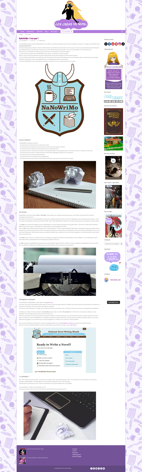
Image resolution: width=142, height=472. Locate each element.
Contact (74, 450)
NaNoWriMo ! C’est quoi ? (28, 38)
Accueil (21, 34)
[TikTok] (104, 468)
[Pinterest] (101, 468)
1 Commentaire (41, 40)
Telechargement (66, 31)
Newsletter (75, 452)
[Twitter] (94, 468)
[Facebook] (91, 468)
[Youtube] (96, 468)
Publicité (21, 469)
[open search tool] (122, 31)
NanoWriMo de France (67, 323)
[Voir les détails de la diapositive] (113, 121)
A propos (74, 449)
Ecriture (32, 40)
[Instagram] (99, 468)
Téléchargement (76, 454)
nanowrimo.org (49, 302)
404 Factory (73, 325)
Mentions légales (76, 456)
